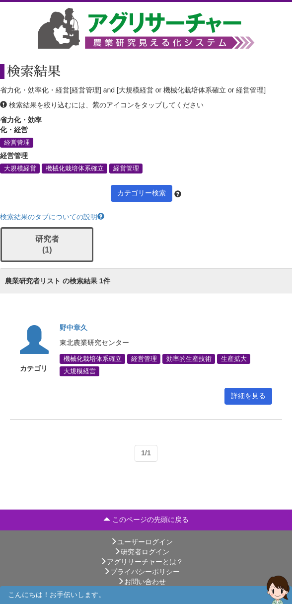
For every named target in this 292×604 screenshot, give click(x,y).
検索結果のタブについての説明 (52, 217)
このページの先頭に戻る (146, 519)
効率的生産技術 (189, 358)
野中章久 (73, 328)
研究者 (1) (47, 245)
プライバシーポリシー (141, 572)
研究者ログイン (141, 552)
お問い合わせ (141, 582)
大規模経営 (20, 168)
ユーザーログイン (141, 542)
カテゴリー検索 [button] (141, 193)
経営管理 (17, 142)
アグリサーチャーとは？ (141, 562)
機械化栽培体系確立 (75, 168)
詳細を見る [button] (248, 396)
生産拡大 (234, 358)
